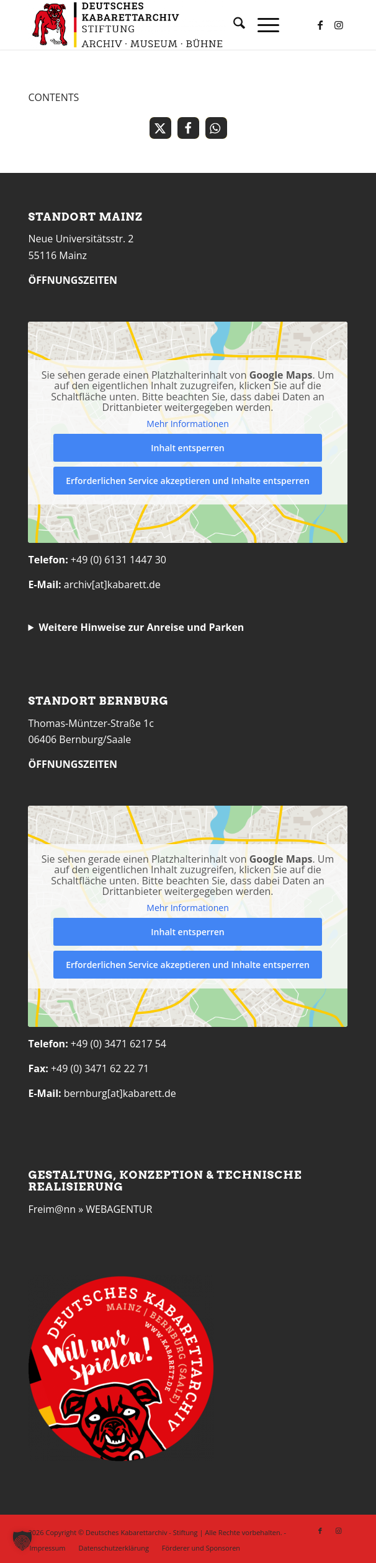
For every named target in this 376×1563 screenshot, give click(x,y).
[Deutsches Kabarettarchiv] (156, 25)
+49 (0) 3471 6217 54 (118, 1043)
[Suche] (233, 25)
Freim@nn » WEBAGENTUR (90, 1209)
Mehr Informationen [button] (188, 423)
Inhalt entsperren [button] (188, 448)
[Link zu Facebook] (320, 24)
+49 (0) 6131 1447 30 (118, 559)
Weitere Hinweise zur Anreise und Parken (141, 627)
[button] (160, 128)
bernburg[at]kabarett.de (120, 1093)
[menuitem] (233, 25)
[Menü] (262, 25)
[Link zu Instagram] (338, 24)
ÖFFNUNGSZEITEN (72, 280)
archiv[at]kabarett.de (112, 584)
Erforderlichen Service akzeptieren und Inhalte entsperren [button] (188, 481)
